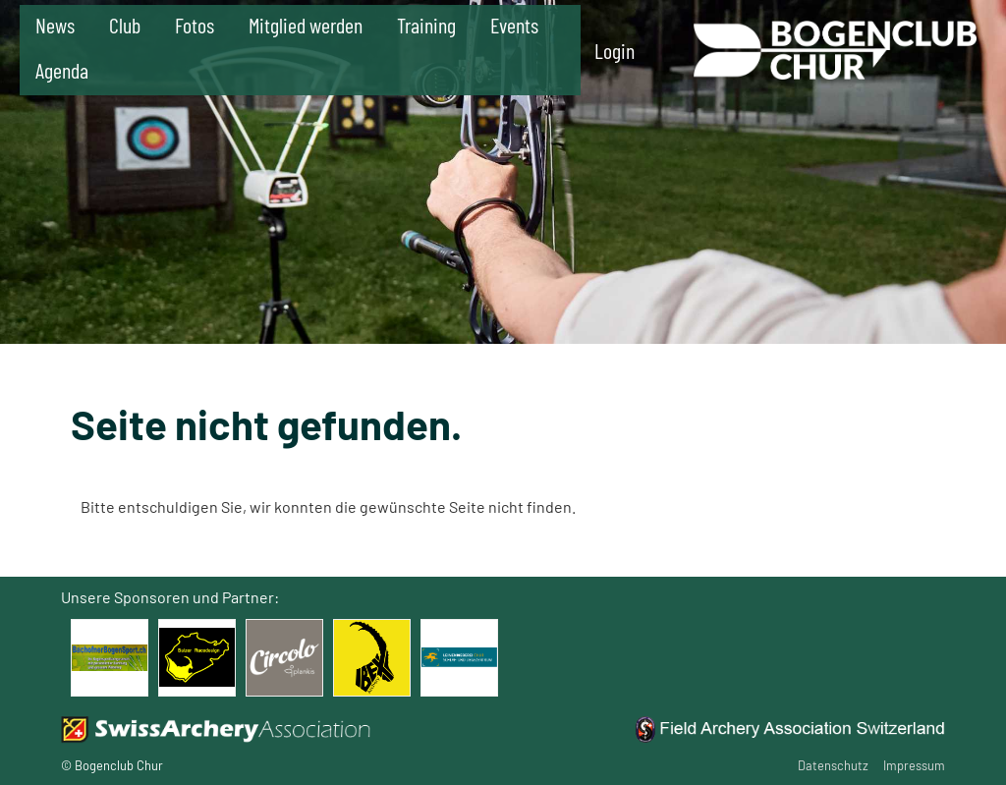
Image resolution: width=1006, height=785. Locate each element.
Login (614, 50)
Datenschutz (833, 765)
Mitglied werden (306, 24)
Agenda (61, 70)
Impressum (914, 765)
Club (124, 24)
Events (514, 24)
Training (426, 24)
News (55, 24)
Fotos (194, 24)
